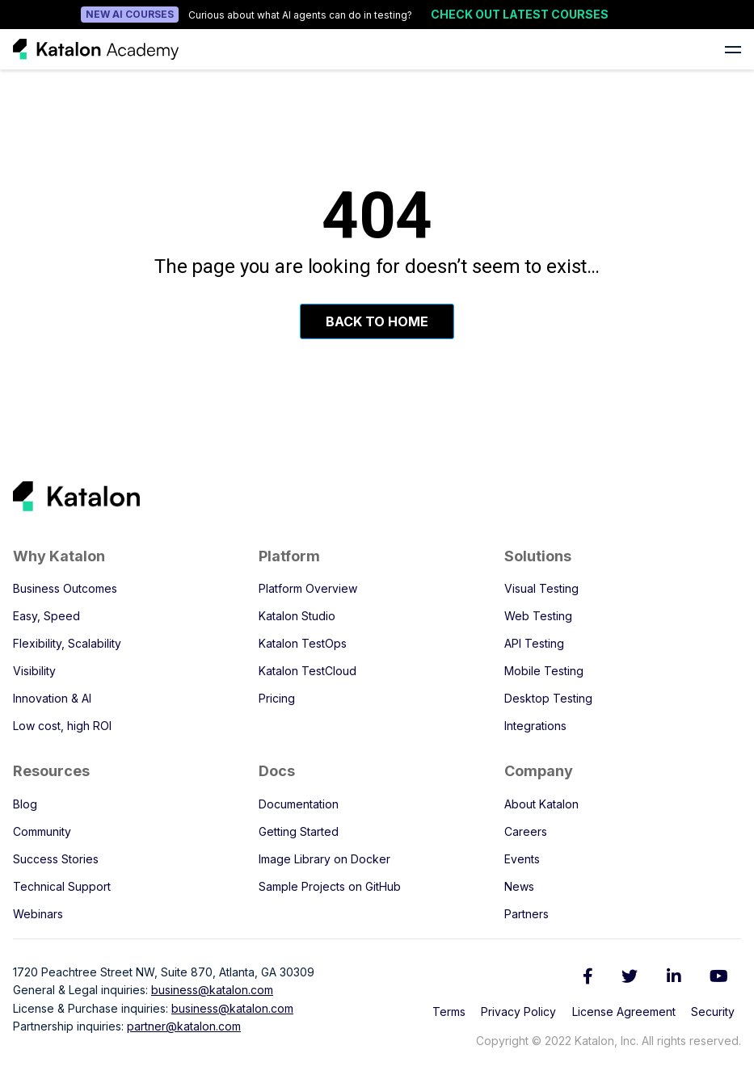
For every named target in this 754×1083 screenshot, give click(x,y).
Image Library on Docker (324, 859)
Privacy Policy (518, 1011)
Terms (448, 1011)
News (519, 886)
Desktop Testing (548, 698)
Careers (525, 831)
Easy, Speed (46, 616)
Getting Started (299, 831)
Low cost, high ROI (62, 725)
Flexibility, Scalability (67, 643)
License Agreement (624, 1011)
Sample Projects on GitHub (330, 886)
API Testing (534, 643)
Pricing (277, 698)
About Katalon (541, 804)
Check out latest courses (520, 14)
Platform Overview (308, 588)
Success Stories (56, 859)
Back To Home (377, 321)
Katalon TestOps (303, 643)
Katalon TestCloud (307, 671)
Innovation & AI (52, 698)
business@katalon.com (212, 990)
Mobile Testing (543, 671)
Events (522, 859)
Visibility (34, 671)
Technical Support (62, 886)
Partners (526, 914)
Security (713, 1011)
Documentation (299, 804)
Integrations (535, 725)
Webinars (38, 914)
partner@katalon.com (184, 1026)
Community (42, 831)
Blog (25, 804)
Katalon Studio (297, 616)
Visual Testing (541, 588)
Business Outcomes (65, 588)
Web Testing (538, 616)
